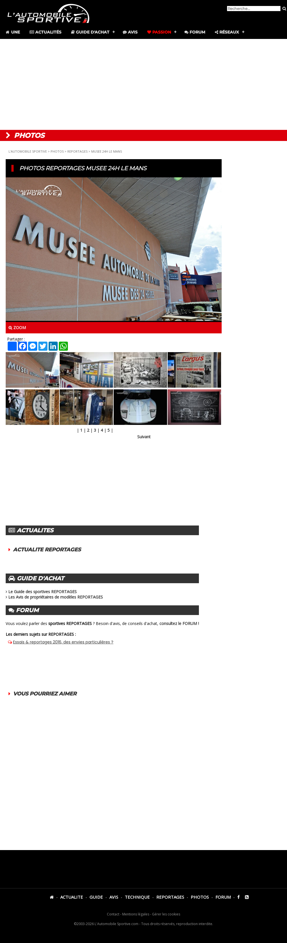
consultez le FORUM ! (179, 623)
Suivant (144, 436)
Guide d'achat (90, 32)
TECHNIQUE (137, 897)
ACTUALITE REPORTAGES (47, 550)
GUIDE (96, 897)
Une (12, 32)
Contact (113, 914)
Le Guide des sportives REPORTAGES (42, 591)
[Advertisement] (143, 84)
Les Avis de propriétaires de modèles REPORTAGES (55, 597)
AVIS (113, 897)
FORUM (223, 897)
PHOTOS (57, 151)
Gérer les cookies (166, 914)
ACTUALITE (71, 897)
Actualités (45, 32)
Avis (130, 32)
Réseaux (227, 32)
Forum (194, 32)
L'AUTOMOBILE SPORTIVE (28, 151)
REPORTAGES (77, 151)
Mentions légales (135, 914)
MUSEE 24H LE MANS (106, 151)
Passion (159, 32)
